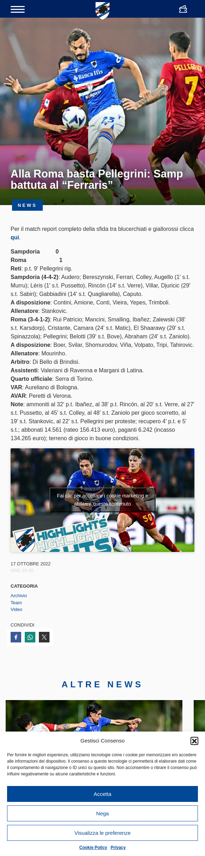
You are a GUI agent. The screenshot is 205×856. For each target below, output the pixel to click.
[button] (194, 740)
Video (16, 609)
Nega (102, 813)
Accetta (102, 794)
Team (16, 602)
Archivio (19, 595)
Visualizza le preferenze (103, 833)
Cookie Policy (93, 847)
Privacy (118, 847)
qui (15, 237)
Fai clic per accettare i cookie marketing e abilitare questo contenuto (102, 500)
